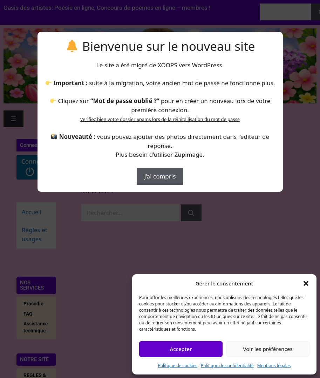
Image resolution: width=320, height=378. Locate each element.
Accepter (181, 348)
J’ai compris (160, 176)
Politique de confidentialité (227, 366)
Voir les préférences (267, 348)
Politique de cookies (177, 366)
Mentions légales (274, 366)
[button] (305, 283)
